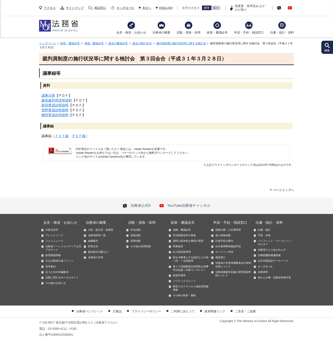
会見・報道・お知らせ (131, 32)
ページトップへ (283, 190)
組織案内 (93, 241)
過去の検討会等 (142, 43)
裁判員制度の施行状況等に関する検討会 (181, 43)
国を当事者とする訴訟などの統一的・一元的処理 (191, 259)
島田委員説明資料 (55, 105)
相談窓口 (100, 7)
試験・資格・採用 (188, 32)
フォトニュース (54, 241)
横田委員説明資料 (55, 115)
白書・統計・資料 (282, 32)
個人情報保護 (223, 235)
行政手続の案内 (224, 241)
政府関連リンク (215, 311)
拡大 (216, 8)
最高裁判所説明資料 (56, 100)
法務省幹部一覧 (97, 235)
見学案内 (50, 266)
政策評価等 (179, 275)
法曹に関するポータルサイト (62, 277)
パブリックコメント (184, 281)
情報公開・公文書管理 (228, 230)
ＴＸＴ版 (62, 136)
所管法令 (93, 246)
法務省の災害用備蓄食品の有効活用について (233, 265)
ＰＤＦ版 (79, 136)
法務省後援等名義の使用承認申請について (233, 274)
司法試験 (135, 230)
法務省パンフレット (89, 311)
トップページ (47, 43)
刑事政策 (178, 246)
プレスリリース (54, 235)
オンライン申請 (224, 252)
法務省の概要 (161, 32)
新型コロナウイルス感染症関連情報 (191, 288)
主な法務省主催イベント (59, 261)
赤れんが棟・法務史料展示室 (274, 277)
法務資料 (263, 272)
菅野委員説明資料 (55, 110)
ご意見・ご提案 (245, 311)
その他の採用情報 (140, 246)
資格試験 (135, 235)
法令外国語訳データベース (273, 261)
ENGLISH (166, 7)
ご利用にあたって (183, 311)
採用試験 (135, 241)
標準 (207, 8)
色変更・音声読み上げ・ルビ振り (251, 7)
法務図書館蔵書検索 (269, 255)
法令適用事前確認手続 (228, 246)
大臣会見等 (51, 230)
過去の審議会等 (118, 43)
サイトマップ (75, 7)
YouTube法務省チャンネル (184, 205)
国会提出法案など (98, 252)
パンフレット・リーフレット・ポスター (275, 243)
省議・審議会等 (94, 43)
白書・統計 (264, 230)
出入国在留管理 (182, 252)
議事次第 (48, 95)
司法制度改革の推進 (184, 235)
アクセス (50, 7)
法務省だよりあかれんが (272, 249)
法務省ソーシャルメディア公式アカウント (63, 248)
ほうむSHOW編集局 (56, 272)
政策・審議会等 (217, 32)
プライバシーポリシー (146, 311)
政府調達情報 (53, 255)
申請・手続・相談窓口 (249, 32)
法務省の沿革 (95, 257)
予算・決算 (264, 235)
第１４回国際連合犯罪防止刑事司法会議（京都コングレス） (191, 268)
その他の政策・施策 (184, 295)
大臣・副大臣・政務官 (100, 230)
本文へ (146, 7)
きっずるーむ (125, 7)
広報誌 (117, 311)
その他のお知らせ (55, 283)
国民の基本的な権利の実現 (188, 241)
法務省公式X (137, 205)
